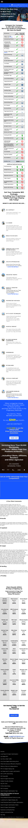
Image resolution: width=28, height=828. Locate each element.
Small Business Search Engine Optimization (12, 802)
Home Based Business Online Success (10, 797)
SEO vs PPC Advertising (7, 773)
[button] (2, 1)
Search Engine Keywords (7, 778)
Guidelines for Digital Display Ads (9, 800)
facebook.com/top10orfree (7, 809)
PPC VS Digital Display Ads (7, 768)
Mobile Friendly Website (7, 781)
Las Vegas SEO (4, 756)
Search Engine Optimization (8, 807)
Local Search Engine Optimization (9, 754)
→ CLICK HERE (10, 428)
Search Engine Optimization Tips (9, 791)
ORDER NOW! (14, 438)
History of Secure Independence (9, 766)
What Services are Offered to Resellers (11, 764)
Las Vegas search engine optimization (10, 771)
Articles (2, 751)
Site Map (3, 814)
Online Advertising (5, 786)
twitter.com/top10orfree (7, 812)
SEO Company (4, 788)
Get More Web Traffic (6, 759)
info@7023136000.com (21, 4)
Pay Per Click (4, 783)
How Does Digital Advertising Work (10, 761)
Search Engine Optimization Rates (9, 805)
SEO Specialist (4, 776)
